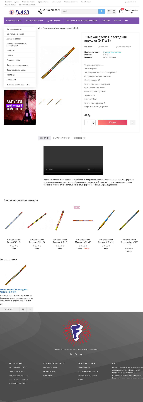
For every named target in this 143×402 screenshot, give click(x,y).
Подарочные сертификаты (88, 371)
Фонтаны (11, 75)
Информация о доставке (18, 375)
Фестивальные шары (16, 70)
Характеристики (61, 138)
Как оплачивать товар (17, 367)
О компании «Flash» (16, 371)
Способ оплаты (86, 2)
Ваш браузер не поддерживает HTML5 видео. (73, 160)
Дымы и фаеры (54, 20)
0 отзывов (103, 47)
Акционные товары (28, 2)
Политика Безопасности (18, 379)
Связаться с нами (50, 367)
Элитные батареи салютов (18, 84)
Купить (112, 122)
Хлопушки (11, 80)
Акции (80, 379)
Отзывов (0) (79, 138)
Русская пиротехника (112, 52)
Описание (45, 138)
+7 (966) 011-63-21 (51, 10)
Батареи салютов (13, 20)
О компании (57, 2)
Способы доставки (70, 2)
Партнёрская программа (87, 375)
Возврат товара (49, 371)
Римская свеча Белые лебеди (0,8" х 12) (129, 242)
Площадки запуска (11, 2)
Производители (43, 2)
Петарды (106, 20)
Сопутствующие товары (17, 65)
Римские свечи (13, 60)
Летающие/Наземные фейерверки (81, 20)
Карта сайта (48, 375)
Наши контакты (10, 4)
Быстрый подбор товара (27, 4)
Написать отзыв (123, 47)
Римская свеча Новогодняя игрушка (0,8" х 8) (60, 28)
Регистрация (130, 2)
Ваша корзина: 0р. (129, 11)
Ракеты (117, 20)
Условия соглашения (17, 383)
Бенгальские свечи (34, 20)
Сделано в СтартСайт (127, 393)
